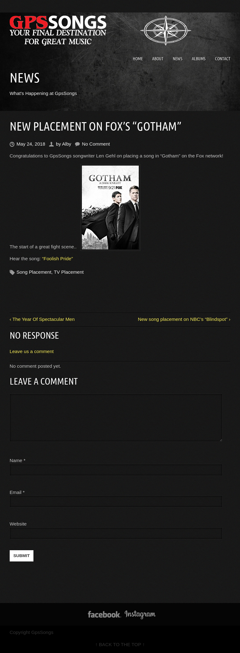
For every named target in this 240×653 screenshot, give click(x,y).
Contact (222, 58)
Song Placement (34, 272)
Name (18, 460)
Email (16, 492)
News (177, 58)
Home (138, 58)
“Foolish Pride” (57, 258)
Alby (66, 144)
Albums (199, 58)
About (157, 58)
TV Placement (68, 272)
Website (18, 523)
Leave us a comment (32, 351)
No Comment (96, 144)
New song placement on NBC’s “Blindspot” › (184, 319)
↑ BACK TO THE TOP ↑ (120, 644)
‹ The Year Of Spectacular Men (42, 319)
